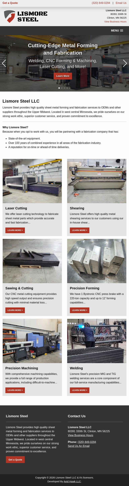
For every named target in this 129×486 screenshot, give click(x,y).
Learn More (62, 76)
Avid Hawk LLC (72, 481)
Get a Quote (10, 3)
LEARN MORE (15, 230)
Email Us (121, 3)
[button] (125, 63)
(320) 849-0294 (101, 3)
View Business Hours (115, 21)
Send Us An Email (79, 446)
